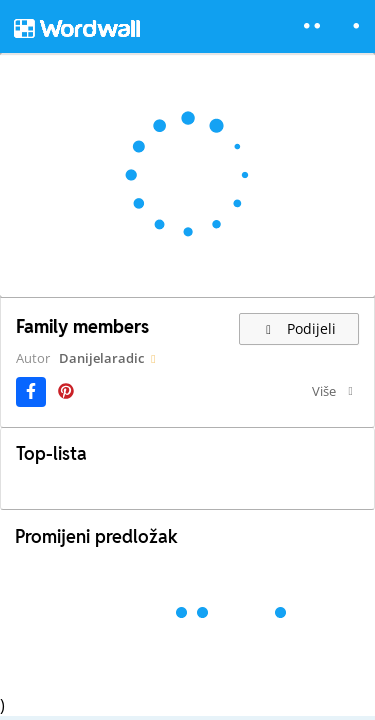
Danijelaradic (101, 358)
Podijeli (299, 328)
